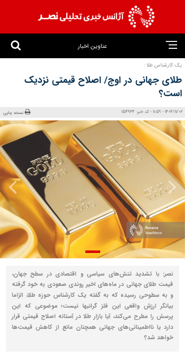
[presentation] (169, 187)
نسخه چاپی (16, 112)
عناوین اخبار (92, 46)
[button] (93, 251)
